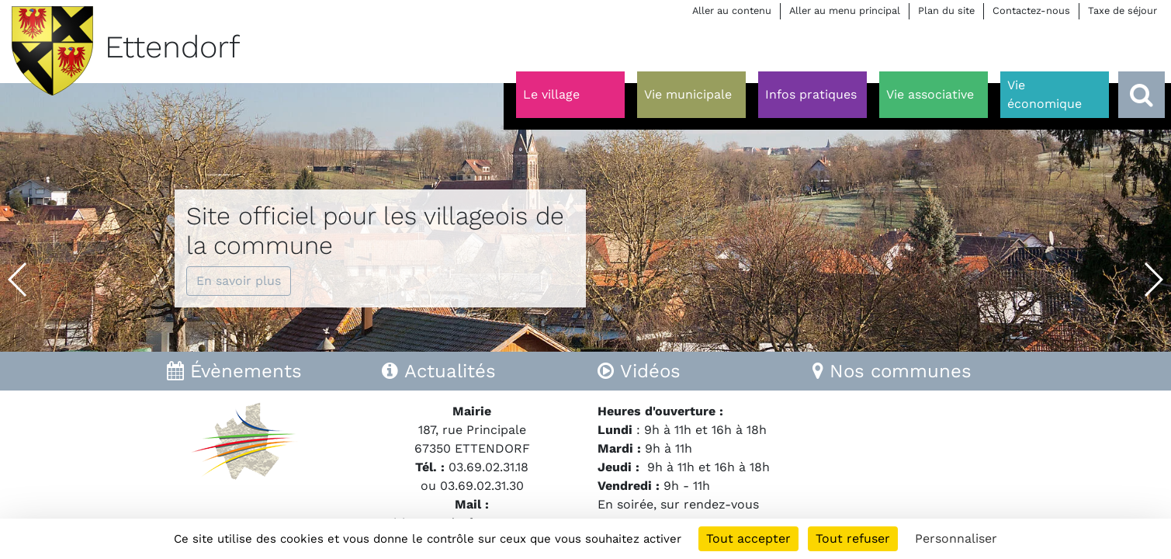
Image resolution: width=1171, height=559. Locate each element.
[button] (18, 279)
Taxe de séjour (1122, 10)
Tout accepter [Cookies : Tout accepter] (748, 538)
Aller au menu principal (844, 10)
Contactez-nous (1031, 10)
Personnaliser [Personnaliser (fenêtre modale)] (956, 538)
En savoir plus (238, 280)
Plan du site (946, 10)
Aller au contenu (731, 10)
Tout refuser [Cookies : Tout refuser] (853, 538)
